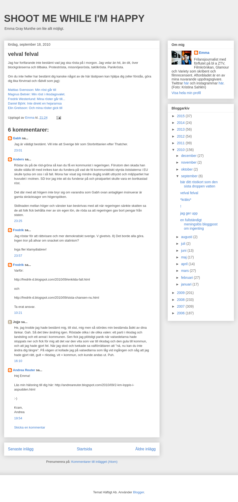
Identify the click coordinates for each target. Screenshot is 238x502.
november (189, 162)
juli (183, 244)
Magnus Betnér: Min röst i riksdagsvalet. (36, 94)
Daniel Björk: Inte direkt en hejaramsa (35, 103)
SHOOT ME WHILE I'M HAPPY (74, 18)
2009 (181, 293)
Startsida (84, 449)
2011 (181, 143)
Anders (18, 159)
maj (184, 257)
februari (187, 278)
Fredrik (18, 230)
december (189, 156)
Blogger (138, 492)
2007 (181, 306)
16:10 (18, 361)
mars (185, 271)
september (189, 176)
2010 (181, 150)
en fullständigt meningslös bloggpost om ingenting (198, 224)
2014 (181, 123)
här (186, 83)
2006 (181, 313)
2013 (181, 129)
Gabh (17, 138)
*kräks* (185, 200)
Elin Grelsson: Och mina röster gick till (35, 108)
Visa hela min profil (186, 93)
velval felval (189, 193)
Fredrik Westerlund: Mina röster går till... (36, 99)
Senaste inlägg (20, 449)
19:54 (18, 418)
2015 (181, 116)
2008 (181, 300)
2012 (181, 136)
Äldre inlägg (145, 449)
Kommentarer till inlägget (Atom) (94, 462)
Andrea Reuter (24, 370)
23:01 (18, 150)
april (184, 264)
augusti (187, 237)
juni (184, 250)
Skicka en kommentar (29, 427)
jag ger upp (189, 213)
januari (186, 284)
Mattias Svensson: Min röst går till (32, 90)
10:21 (18, 313)
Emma (204, 53)
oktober (187, 169)
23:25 (18, 221)
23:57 (18, 255)
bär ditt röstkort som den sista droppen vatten (199, 184)
